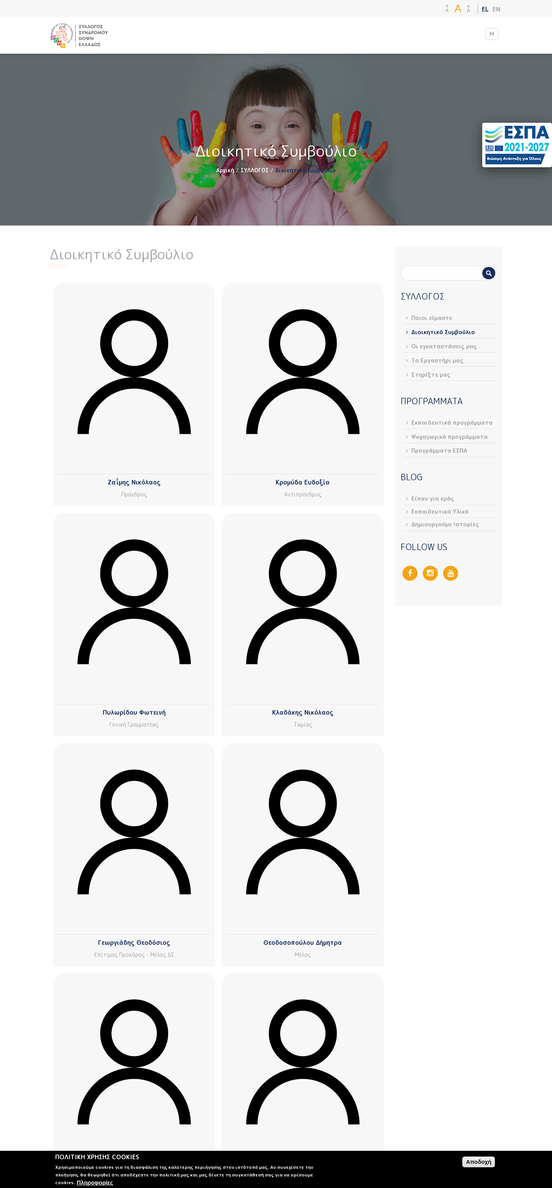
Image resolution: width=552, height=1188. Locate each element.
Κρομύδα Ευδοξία (303, 482)
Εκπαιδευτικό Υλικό (440, 511)
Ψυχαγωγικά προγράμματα (449, 437)
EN (496, 9)
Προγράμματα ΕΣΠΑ (439, 451)
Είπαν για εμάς (432, 498)
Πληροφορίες (95, 1182)
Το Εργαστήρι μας (437, 360)
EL (485, 9)
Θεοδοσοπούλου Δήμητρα (302, 942)
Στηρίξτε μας (430, 375)
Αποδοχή (478, 1161)
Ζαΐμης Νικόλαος (134, 482)
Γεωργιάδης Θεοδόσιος (134, 942)
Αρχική (225, 170)
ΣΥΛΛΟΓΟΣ (255, 170)
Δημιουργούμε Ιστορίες (445, 524)
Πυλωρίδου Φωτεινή (134, 712)
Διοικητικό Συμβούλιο (443, 332)
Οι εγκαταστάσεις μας (444, 346)
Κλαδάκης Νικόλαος (303, 712)
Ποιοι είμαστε (431, 318)
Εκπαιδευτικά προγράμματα (452, 423)
